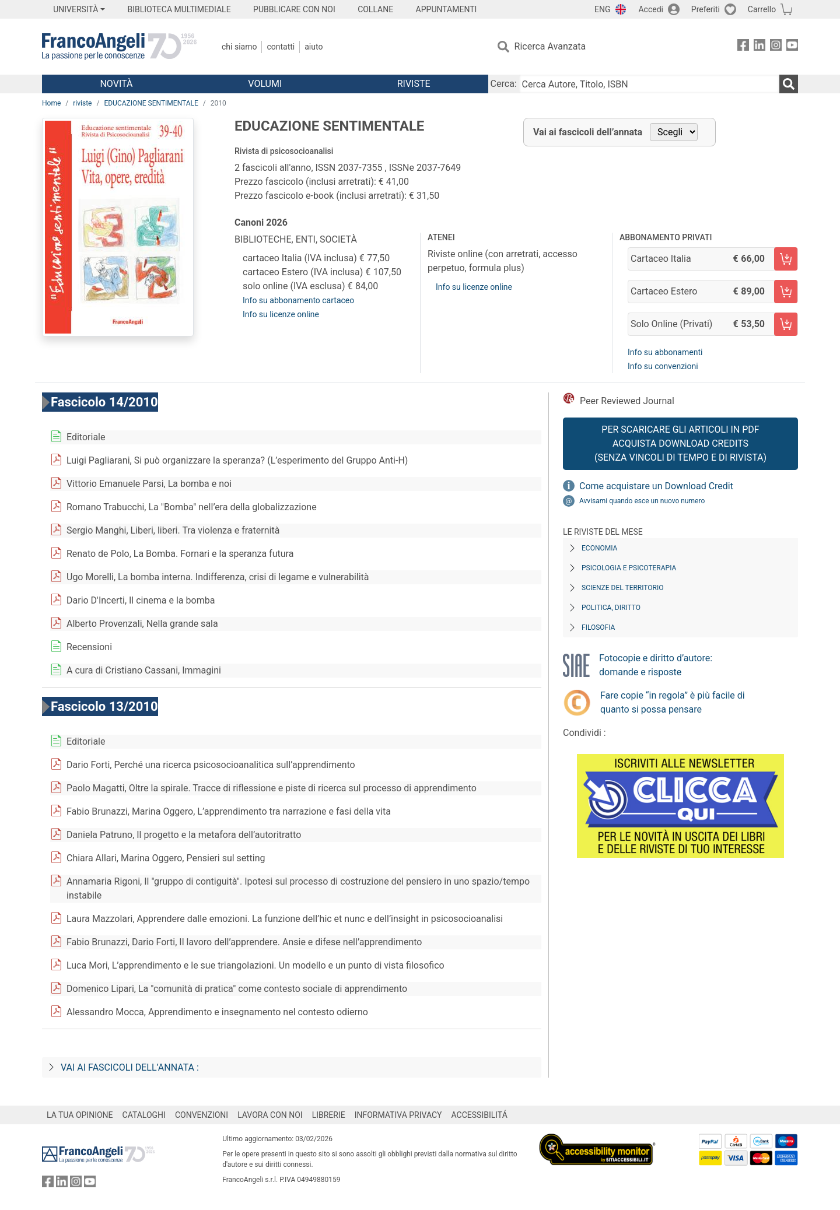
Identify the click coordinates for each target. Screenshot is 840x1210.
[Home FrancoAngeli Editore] (119, 46)
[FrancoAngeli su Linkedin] (759, 47)
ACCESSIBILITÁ (480, 1115)
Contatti (281, 46)
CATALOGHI (144, 1115)
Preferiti (705, 9)
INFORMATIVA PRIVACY (398, 1115)
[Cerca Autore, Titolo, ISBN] (649, 84)
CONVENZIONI (201, 1115)
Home (51, 103)
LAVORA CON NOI (270, 1115)
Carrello (762, 9)
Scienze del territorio (623, 588)
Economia (599, 548)
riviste (82, 103)
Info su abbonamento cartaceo (298, 300)
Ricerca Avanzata (550, 46)
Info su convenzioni (663, 366)
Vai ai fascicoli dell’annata (587, 132)
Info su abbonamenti (665, 352)
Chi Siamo (239, 46)
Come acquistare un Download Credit (656, 486)
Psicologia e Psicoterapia (629, 568)
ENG (602, 9)
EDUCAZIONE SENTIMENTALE (151, 103)
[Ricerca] (788, 84)
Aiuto (313, 46)
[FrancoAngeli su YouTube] (792, 47)
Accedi (650, 9)
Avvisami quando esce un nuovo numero (642, 501)
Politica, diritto (611, 608)
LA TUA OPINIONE (80, 1115)
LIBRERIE (328, 1115)
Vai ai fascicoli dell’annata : (130, 1067)
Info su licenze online (281, 314)
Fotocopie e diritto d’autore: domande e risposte (655, 665)
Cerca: (504, 83)
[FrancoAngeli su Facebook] (743, 47)
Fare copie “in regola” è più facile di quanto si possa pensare (672, 702)
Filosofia (598, 627)
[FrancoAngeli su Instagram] (776, 47)
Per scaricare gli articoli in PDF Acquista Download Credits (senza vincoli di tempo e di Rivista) (680, 443)
